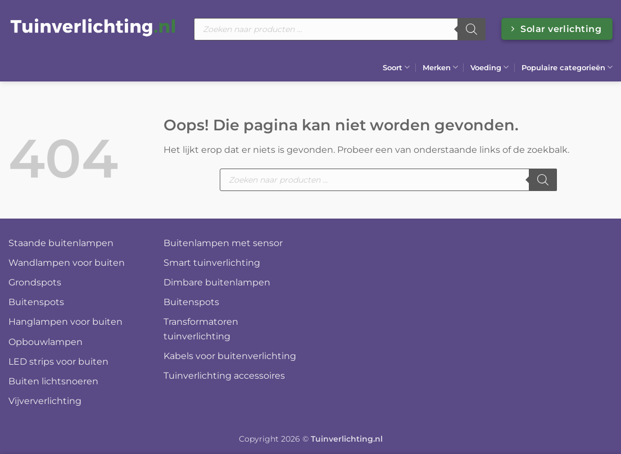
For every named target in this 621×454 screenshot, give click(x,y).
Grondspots (34, 282)
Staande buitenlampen (61, 243)
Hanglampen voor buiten (65, 321)
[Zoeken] (471, 29)
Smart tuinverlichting (212, 262)
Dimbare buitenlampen (217, 282)
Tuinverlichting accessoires (224, 375)
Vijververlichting (44, 401)
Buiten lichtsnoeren (53, 381)
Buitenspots (36, 302)
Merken (440, 67)
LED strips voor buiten (58, 361)
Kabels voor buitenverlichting (230, 356)
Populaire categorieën (567, 67)
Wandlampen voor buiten (66, 262)
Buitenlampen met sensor (223, 243)
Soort (396, 67)
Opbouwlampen (45, 342)
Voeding (489, 67)
